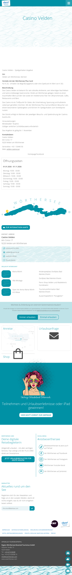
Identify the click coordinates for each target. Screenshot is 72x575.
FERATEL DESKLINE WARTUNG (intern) (37, 533)
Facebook (40, 154)
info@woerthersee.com (9, 557)
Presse (53, 533)
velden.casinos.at (13, 149)
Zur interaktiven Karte (15, 227)
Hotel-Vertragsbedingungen (12, 533)
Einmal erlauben (48, 317)
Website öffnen (10, 256)
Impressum (6, 530)
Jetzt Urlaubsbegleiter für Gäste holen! (18, 459)
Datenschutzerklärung (20, 530)
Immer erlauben (27, 317)
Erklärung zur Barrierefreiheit (41, 530)
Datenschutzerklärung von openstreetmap (48, 310)
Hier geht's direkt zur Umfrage (36, 415)
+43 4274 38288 (10, 552)
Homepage (32, 154)
